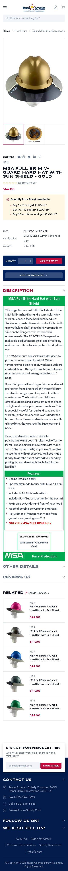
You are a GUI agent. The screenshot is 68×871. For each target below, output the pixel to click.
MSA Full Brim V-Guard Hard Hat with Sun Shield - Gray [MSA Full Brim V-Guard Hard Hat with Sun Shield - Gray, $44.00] (45, 682)
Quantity (10, 260)
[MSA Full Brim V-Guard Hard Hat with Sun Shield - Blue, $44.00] (15, 659)
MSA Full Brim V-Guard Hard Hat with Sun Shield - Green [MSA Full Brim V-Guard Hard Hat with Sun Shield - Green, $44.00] (45, 707)
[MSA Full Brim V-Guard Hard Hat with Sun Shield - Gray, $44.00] (15, 684)
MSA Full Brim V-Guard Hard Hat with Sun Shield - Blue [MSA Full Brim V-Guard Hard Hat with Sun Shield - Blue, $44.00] (45, 657)
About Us (21, 838)
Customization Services (21, 845)
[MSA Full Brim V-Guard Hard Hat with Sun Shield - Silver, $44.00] (15, 635)
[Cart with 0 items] (63, 7)
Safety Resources (50, 845)
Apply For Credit (40, 838)
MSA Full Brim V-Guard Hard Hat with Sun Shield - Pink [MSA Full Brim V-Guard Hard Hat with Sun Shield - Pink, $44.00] (45, 608)
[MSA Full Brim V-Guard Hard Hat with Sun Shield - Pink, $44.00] (15, 610)
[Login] (55, 7)
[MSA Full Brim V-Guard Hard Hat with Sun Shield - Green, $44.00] (15, 708)
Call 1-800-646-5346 (22, 803)
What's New (34, 851)
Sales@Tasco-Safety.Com (25, 810)
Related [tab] (26, 593)
